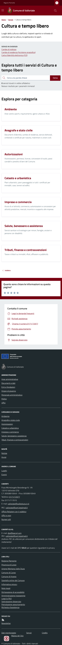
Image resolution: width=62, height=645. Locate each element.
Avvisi (3, 457)
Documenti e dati (8, 383)
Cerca (55, 77)
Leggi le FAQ (6, 598)
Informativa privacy (9, 584)
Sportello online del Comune (13, 580)
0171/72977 (14, 496)
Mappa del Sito (17, 635)
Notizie (4, 453)
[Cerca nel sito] (54, 10)
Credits (45, 632)
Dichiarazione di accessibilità (12, 592)
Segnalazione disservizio (11, 601)
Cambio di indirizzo (8, 49)
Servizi (10, 19)
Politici (4, 398)
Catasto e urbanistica (10, 428)
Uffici (3, 402)
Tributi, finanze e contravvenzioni (14, 439)
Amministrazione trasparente (13, 595)
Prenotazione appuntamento (13, 604)
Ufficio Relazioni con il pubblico (13, 511)
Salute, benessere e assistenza (14, 435)
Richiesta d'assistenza (10, 607)
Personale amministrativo (11, 394)
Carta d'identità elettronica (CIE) (14, 55)
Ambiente (5, 416)
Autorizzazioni (7, 424)
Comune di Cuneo (8, 572)
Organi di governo (8, 391)
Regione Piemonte (9, 3)
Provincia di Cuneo (8, 564)
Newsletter (6, 623)
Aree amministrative (9, 379)
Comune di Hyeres (8, 576)
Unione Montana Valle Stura (13, 568)
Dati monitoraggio (8, 632)
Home (3, 19)
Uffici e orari (6, 515)
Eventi (4, 474)
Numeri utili (6, 519)
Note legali (5, 588)
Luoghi (4, 470)
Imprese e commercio (10, 431)
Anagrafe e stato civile (10, 420)
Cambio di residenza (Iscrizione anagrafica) (18, 52)
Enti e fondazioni (8, 387)
